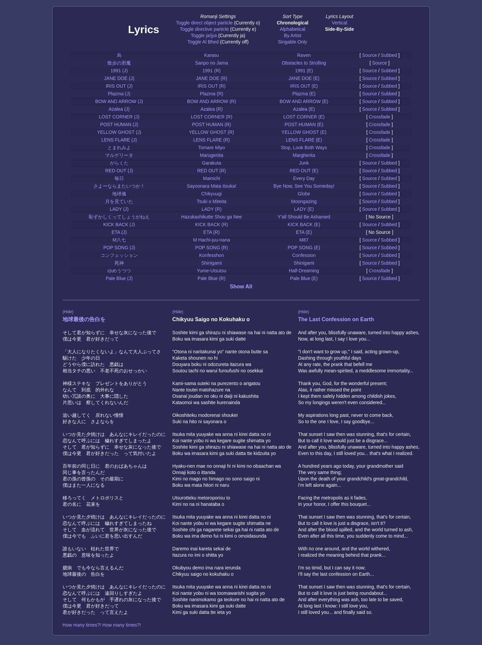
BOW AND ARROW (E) (303, 101)
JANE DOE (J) (119, 78)
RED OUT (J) (119, 170)
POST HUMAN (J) (119, 124)
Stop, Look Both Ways (304, 147)
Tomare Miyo (211, 147)
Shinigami (211, 263)
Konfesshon (211, 255)
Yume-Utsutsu (211, 270)
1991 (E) (304, 70)
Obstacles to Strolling (304, 63)
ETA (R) (212, 232)
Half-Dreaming (304, 270)
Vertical (339, 22)
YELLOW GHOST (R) (211, 132)
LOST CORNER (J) (119, 116)
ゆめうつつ (119, 270)
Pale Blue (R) (211, 278)
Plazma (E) (303, 93)
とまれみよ (119, 147)
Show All (241, 286)
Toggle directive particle (204, 29)
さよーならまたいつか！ (119, 186)
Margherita (304, 155)
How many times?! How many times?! (102, 625)
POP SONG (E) (304, 247)
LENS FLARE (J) (119, 140)
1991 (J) (119, 70)
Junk (304, 163)
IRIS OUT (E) (304, 86)
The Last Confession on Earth (336, 319)
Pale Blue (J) (119, 278)
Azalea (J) (119, 109)
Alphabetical (292, 29)
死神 (119, 263)
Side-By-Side (339, 29)
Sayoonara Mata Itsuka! (211, 186)
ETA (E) (304, 232)
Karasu (211, 55)
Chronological (292, 22)
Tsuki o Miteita (212, 201)
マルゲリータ (119, 155)
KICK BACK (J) (119, 224)
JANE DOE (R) (211, 78)
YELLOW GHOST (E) (304, 132)
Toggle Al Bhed (203, 41)
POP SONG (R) (211, 247)
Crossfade (379, 116)
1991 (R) (212, 70)
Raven (304, 55)
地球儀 (119, 193)
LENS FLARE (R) (211, 140)
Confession (304, 255)
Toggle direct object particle (204, 22)
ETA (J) (119, 232)
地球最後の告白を (84, 319)
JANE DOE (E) (304, 78)
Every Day (304, 178)
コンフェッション (119, 255)
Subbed (389, 55)
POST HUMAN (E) (304, 124)
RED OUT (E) (304, 170)
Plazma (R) (211, 93)
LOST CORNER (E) (303, 116)
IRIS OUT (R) (211, 86)
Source (369, 55)
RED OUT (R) (211, 170)
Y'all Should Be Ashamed (304, 216)
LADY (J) (119, 209)
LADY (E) (304, 209)
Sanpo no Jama (211, 63)
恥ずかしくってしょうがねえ (119, 216)
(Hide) (68, 311)
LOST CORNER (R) (211, 116)
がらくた (119, 163)
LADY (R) (212, 209)
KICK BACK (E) (304, 224)
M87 (303, 240)
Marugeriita (211, 155)
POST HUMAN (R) (211, 124)
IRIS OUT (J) (119, 86)
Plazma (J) (119, 93)
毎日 (119, 178)
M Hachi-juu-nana (211, 240)
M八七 (119, 240)
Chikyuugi (211, 193)
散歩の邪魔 (119, 63)
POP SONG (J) (119, 247)
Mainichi (211, 178)
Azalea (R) (211, 109)
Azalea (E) (304, 109)
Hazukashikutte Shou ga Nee (211, 216)
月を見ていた (119, 201)
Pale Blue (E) (304, 278)
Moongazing (304, 201)
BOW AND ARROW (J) (119, 101)
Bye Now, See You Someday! (303, 186)
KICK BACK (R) (211, 224)
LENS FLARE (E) (304, 140)
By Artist (292, 35)
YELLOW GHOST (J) (119, 132)
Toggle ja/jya (204, 35)
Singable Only (292, 41)
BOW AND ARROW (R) (211, 101)
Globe (304, 193)
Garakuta (211, 163)
